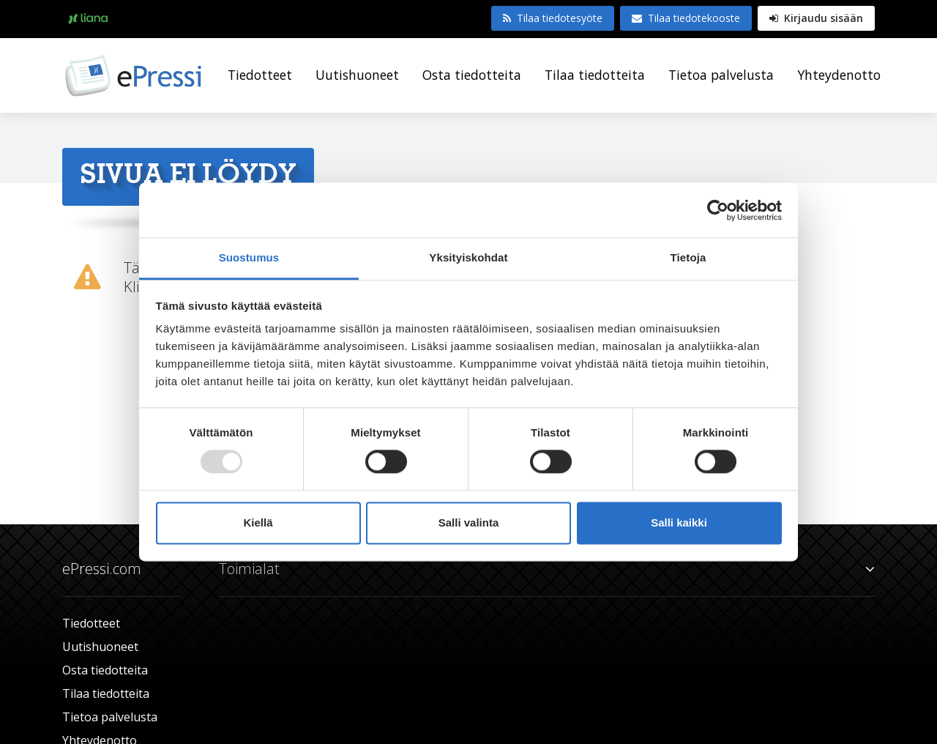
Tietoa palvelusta (721, 74)
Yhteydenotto (839, 74)
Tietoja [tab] (688, 257)
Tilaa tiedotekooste (686, 18)
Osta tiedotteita (471, 74)
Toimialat (547, 569)
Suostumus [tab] (249, 257)
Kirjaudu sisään (816, 18)
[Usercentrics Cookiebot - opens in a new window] (718, 210)
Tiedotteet (260, 74)
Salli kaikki (679, 522)
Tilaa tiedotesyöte (552, 18)
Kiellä (257, 522)
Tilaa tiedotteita (595, 74)
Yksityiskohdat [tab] (468, 257)
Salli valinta (468, 522)
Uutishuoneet (357, 74)
